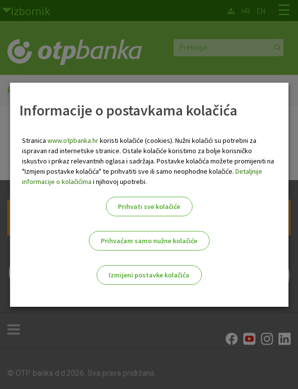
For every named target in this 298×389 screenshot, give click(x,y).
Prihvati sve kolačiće (149, 206)
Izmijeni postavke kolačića (149, 275)
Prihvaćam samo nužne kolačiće (149, 240)
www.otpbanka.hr (72, 140)
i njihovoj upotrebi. (119, 181)
